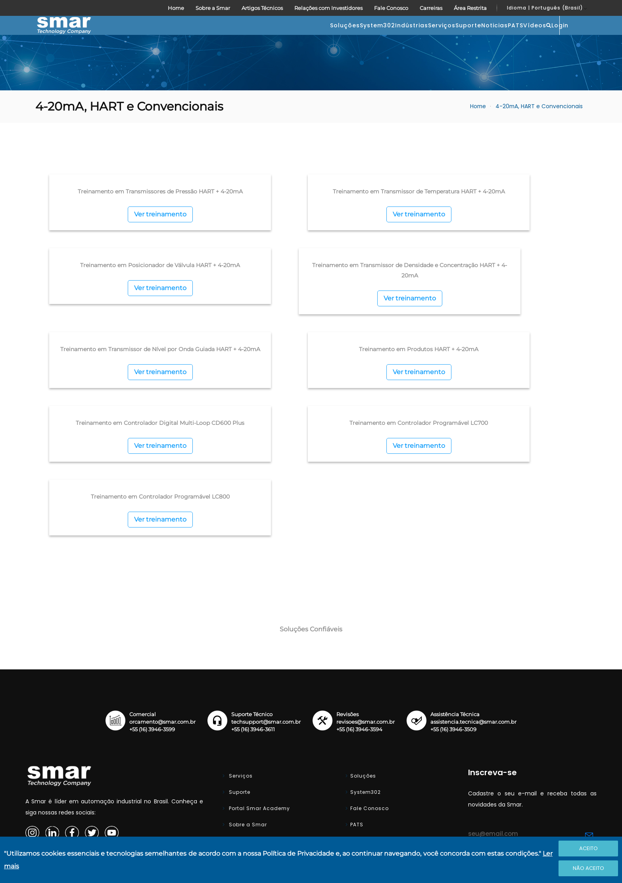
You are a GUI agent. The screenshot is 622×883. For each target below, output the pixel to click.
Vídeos (495, 37)
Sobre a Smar (213, 8)
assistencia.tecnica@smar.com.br (473, 619)
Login (568, 36)
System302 (242, 37)
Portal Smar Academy (258, 705)
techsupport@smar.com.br (266, 619)
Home (176, 8)
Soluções (194, 37)
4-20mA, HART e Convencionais (539, 130)
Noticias (423, 37)
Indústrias (292, 37)
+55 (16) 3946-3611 (253, 626)
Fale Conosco (391, 8)
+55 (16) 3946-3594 (359, 626)
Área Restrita (470, 8)
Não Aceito (588, 868)
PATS (460, 37)
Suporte (381, 37)
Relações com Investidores (328, 8)
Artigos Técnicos (262, 8)
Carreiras (431, 8)
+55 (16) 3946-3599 (152, 626)
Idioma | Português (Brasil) (545, 7)
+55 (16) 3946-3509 (453, 626)
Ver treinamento (123, 248)
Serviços (338, 37)
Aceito (588, 848)
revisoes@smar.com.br (365, 619)
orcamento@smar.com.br (162, 619)
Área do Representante (382, 770)
